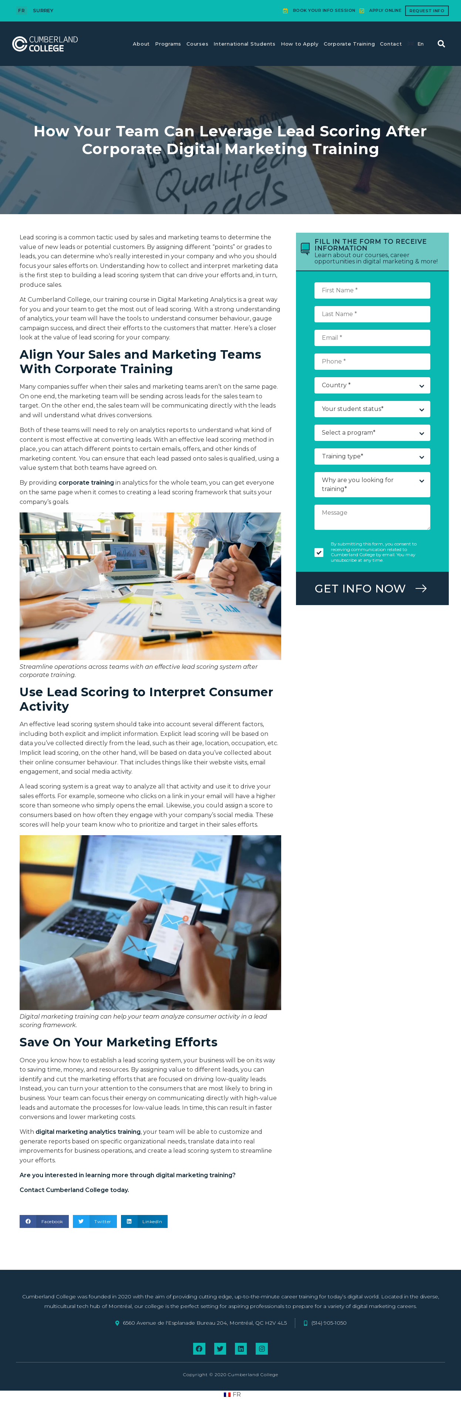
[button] (441, 43)
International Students (244, 44)
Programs (168, 44)
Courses (197, 44)
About (141, 44)
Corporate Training (349, 44)
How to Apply (300, 44)
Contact (391, 44)
